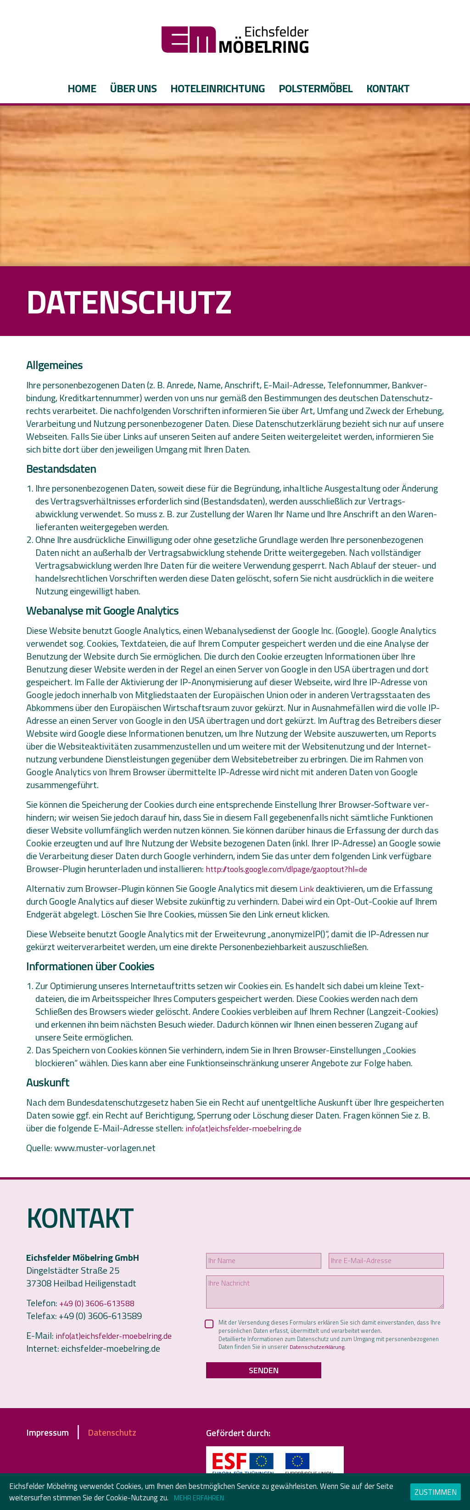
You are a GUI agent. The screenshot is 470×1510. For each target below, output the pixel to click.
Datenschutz (128, 1441)
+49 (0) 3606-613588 (100, 1303)
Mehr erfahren (204, 1497)
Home (81, 88)
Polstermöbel (315, 88)
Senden (263, 1378)
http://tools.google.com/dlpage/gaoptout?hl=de (297, 868)
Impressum (53, 1441)
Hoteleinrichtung (217, 88)
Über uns (133, 88)
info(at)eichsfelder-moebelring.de (249, 1128)
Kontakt (387, 88)
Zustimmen (435, 1492)
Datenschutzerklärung (388, 1354)
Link (306, 888)
